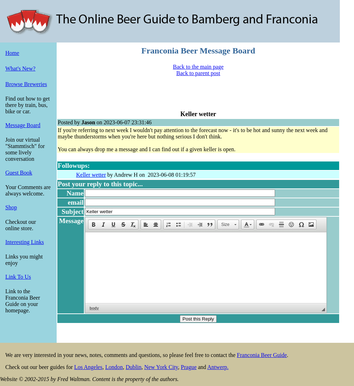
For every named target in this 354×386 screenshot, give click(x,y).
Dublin (133, 367)
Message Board (22, 125)
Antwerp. (217, 367)
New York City (161, 367)
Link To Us (18, 277)
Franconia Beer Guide (262, 355)
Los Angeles (88, 367)
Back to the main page (198, 67)
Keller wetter (91, 175)
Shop (11, 207)
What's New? (20, 69)
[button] (93, 224)
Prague (188, 367)
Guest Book (18, 173)
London (114, 367)
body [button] (94, 308)
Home (12, 53)
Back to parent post (198, 73)
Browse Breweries (26, 84)
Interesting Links (24, 242)
